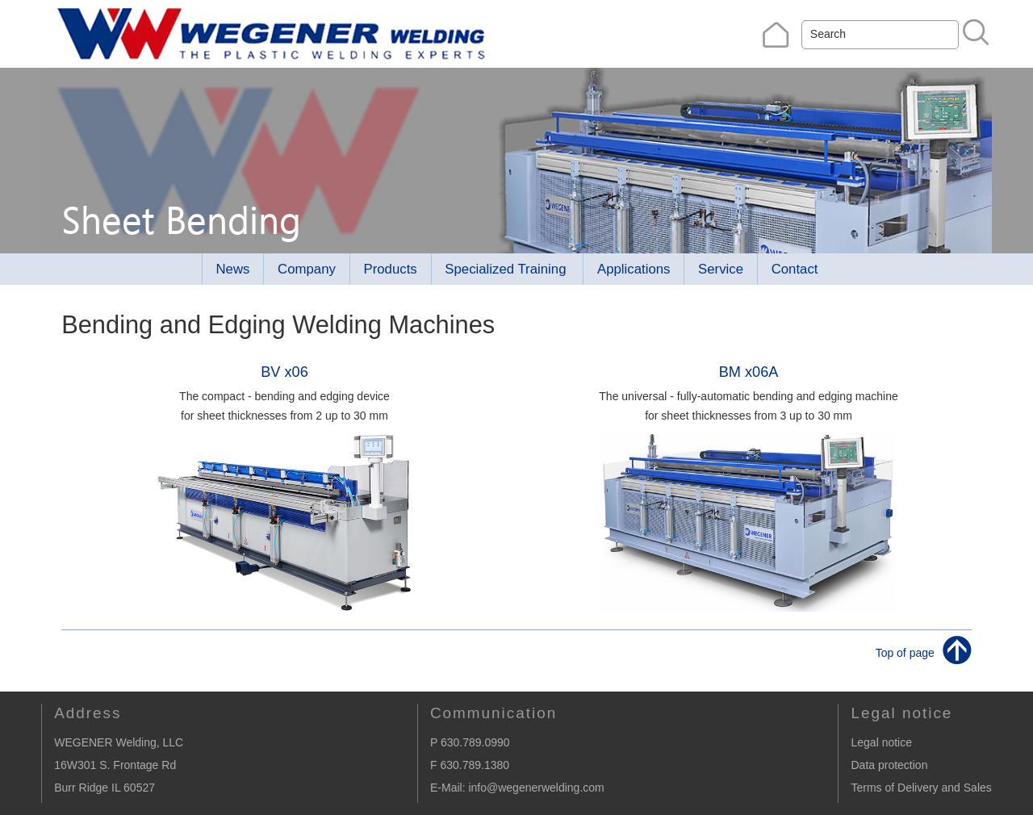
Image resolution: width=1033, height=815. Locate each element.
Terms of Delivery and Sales (921, 787)
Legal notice (881, 742)
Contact (795, 269)
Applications (634, 269)
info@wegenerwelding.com (536, 787)
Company (307, 269)
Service (720, 269)
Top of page (905, 652)
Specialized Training (505, 269)
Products (389, 269)
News (233, 269)
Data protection (889, 765)
